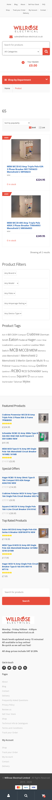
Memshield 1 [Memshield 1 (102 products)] (13, 355)
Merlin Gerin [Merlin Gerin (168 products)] (25, 360)
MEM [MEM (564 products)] (33, 350)
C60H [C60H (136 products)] (14, 334)
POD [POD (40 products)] (47, 361)
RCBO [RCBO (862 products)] (16, 370)
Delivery (26, 13)
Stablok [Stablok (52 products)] (40, 376)
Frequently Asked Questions (15, 700)
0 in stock (23, 161)
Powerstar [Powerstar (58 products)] (15, 366)
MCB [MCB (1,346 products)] (13, 350)
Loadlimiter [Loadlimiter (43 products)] (17, 345)
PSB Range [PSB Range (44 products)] (32, 366)
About (23, 4)
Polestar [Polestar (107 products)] (6, 365)
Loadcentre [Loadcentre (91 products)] (7, 345)
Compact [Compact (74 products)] (22, 334)
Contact (43, 10)
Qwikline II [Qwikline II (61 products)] (6, 371)
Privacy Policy (8, 704)
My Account (33, 10)
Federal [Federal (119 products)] (23, 340)
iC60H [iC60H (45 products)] (38, 340)
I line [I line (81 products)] (44, 340)
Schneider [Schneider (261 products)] (34, 371)
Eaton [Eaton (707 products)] (13, 339)
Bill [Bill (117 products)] (9, 334)
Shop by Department (17, 79)
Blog (15, 4)
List (42, 127)
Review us (6, 709)
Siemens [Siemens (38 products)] (13, 377)
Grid (32, 127)
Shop (8, 10)
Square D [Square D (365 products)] (23, 376)
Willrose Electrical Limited (17, 777)
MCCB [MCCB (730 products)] (24, 350)
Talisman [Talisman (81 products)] (18, 381)
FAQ (43, 4)
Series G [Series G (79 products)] (6, 376)
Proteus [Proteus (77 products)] (23, 366)
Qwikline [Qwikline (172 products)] (41, 365)
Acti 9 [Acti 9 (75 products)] (4, 334)
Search (26, 600)
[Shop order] (17, 123)
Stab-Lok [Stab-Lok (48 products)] (33, 376)
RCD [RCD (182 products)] (24, 371)
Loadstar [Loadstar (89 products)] (35, 345)
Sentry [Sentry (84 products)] (45, 371)
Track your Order (19, 10)
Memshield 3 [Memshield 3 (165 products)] (9, 360)
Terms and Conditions (12, 728)
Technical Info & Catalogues (15, 723)
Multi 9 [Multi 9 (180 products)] (40, 360)
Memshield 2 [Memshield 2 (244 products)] (29, 355)
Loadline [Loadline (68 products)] (26, 345)
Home (9, 4)
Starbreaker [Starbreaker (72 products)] (7, 381)
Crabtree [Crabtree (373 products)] (33, 334)
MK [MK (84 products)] (34, 360)
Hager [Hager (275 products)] (32, 340)
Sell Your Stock (33, 4)
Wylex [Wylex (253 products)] (26, 381)
